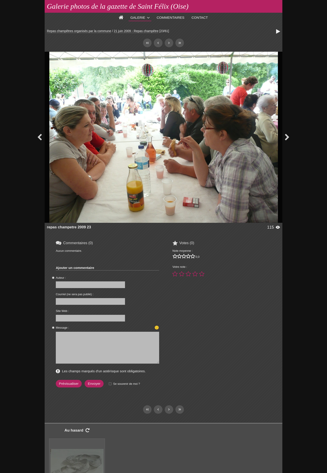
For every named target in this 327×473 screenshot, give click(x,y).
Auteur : (61, 277)
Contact (200, 17)
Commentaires (170, 17)
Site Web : (62, 311)
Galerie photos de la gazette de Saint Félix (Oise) (118, 6)
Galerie (137, 17)
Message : (62, 327)
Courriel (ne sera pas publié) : (75, 294)
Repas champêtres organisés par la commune (79, 31)
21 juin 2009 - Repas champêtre (136, 31)
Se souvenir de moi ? (126, 383)
